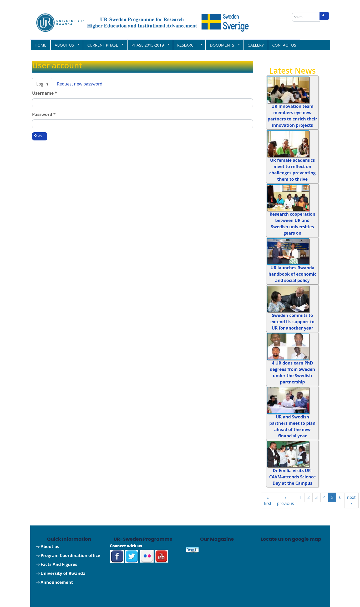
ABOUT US (65, 45)
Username (44, 93)
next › (351, 500)
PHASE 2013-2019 (148, 45)
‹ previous (285, 500)
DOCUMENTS (222, 45)
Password (43, 114)
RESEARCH (187, 45)
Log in (44, 85)
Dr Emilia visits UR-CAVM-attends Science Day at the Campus (292, 477)
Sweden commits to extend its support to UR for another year (292, 321)
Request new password (80, 84)
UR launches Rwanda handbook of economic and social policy (292, 274)
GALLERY (255, 45)
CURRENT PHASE (103, 45)
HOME (41, 45)
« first (267, 500)
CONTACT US (284, 45)
